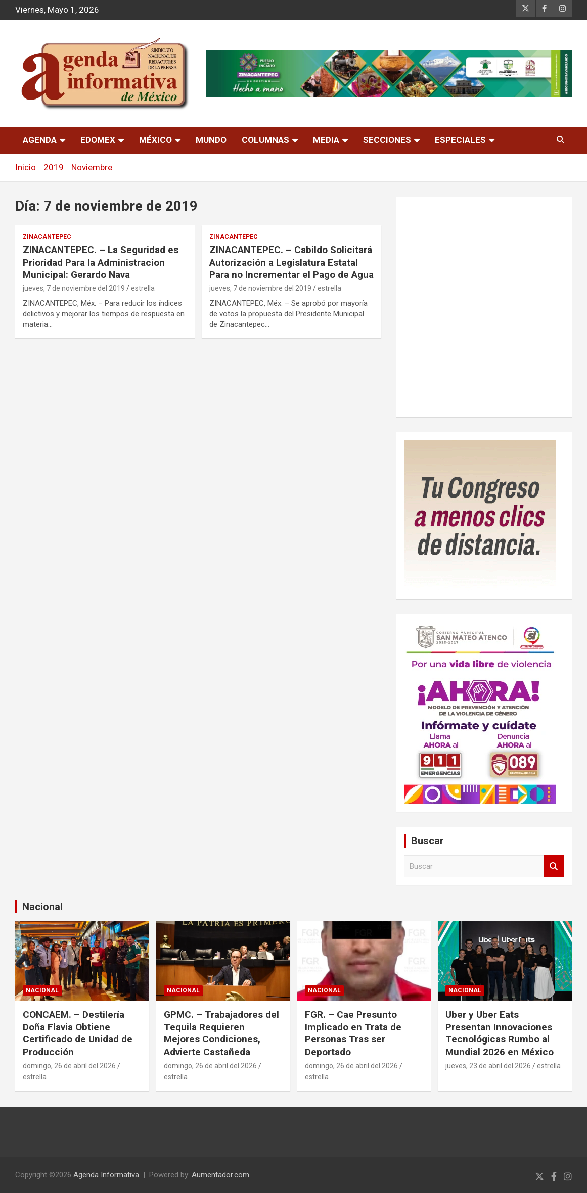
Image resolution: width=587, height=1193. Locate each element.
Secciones (387, 140)
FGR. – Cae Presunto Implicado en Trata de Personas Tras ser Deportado (353, 1033)
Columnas (265, 140)
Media (326, 140)
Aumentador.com (220, 1174)
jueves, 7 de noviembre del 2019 (74, 288)
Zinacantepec (47, 236)
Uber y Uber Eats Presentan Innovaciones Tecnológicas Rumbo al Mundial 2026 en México (499, 1033)
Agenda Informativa (106, 1174)
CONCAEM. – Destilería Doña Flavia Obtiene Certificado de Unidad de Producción (77, 1033)
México (155, 140)
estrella (143, 288)
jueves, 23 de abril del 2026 (488, 1066)
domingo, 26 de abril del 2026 (69, 1066)
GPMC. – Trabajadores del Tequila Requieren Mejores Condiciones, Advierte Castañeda (221, 1033)
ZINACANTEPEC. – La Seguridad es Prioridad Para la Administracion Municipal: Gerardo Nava (100, 262)
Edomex (97, 140)
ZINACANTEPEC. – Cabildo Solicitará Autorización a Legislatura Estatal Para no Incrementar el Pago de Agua (291, 262)
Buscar (554, 866)
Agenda (40, 140)
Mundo (211, 140)
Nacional (42, 907)
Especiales (460, 140)
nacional (42, 990)
